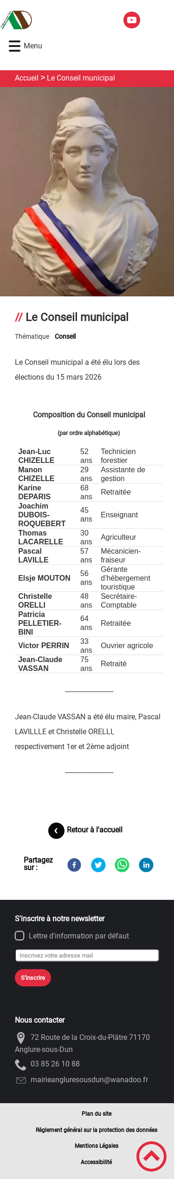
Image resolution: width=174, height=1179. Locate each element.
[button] (14, 46)
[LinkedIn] (146, 864)
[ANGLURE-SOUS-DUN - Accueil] (58, 20)
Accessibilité (96, 1162)
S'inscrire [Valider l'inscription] (33, 977)
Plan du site (96, 1114)
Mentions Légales (96, 1146)
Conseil (65, 337)
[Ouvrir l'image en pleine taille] (87, 202)
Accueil (27, 78)
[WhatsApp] (122, 864)
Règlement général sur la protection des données (96, 1130)
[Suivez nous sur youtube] (132, 20)
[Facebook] (74, 865)
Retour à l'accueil (94, 829)
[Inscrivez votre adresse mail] (87, 955)
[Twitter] (98, 864)
